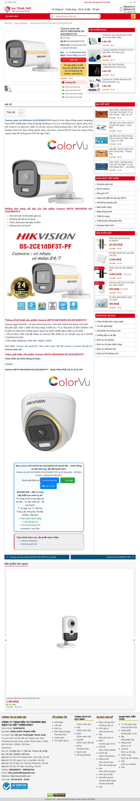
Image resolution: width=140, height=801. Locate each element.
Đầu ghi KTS (103, 193)
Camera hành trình (105, 225)
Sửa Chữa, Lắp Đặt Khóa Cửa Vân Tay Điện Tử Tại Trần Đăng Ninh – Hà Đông (121, 164)
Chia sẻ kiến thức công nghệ (110, 321)
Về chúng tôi (57, 9)
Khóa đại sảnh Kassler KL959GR (119, 239)
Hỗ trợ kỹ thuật (84, 755)
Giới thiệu (58, 722)
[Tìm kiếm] (52, 16)
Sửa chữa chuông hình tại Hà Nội (107, 773)
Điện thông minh (104, 211)
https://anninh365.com (20, 776)
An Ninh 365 (77, 369)
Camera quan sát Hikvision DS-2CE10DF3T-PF (28, 120)
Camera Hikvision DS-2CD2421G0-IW (22, 698)
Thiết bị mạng (103, 216)
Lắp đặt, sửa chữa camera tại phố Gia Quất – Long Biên (121, 125)
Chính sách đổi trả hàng (74, 94)
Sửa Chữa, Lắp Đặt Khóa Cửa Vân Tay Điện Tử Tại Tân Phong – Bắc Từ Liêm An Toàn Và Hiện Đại (121, 112)
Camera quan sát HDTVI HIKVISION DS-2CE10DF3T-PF (51, 23)
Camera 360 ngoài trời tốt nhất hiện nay (107, 783)
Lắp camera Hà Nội (106, 733)
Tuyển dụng (70, 9)
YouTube (35, 528)
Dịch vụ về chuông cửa (107, 353)
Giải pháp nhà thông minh (109, 331)
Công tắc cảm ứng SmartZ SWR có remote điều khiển (117, 36)
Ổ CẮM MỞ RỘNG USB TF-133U (120, 298)
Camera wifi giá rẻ (82, 346)
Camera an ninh (23, 472)
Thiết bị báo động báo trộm (109, 221)
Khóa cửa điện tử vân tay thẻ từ (111, 198)
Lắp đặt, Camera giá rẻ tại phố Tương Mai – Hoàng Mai (121, 151)
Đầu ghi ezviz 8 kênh (106, 739)
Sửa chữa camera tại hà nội (107, 751)
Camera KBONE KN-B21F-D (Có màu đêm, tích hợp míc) (117, 51)
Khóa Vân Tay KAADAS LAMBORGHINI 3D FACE (114, 65)
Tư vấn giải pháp (104, 326)
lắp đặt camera (64, 346)
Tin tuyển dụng (61, 740)
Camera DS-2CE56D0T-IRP (119, 557)
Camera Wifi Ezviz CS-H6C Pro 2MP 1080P (121, 283)
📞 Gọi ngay (67, 480)
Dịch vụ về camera (105, 340)
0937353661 (91, 799)
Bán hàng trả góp (62, 731)
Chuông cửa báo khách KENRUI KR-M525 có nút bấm (32, 557)
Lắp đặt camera (106, 777)
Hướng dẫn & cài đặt (106, 335)
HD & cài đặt (84, 9)
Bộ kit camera (103, 189)
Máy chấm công (47, 346)
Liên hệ (132, 2)
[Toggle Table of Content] (19, 113)
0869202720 (129, 9)
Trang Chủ (8, 23)
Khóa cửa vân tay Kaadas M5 (121, 269)
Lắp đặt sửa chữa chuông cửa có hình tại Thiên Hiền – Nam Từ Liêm (121, 138)
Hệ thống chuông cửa (107, 202)
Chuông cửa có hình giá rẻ (106, 727)
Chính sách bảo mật (72, 87)
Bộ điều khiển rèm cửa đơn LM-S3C (121, 254)
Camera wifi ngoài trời (26, 346)
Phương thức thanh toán (60, 736)
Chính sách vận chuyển (73, 97)
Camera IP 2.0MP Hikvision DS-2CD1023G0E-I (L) (117, 80)
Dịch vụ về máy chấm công (109, 344)
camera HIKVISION (30, 466)
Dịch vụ (58, 728)
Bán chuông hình (107, 722)
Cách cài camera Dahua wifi (106, 757)
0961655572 (129, 6)
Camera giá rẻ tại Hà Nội (107, 745)
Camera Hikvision (21, 23)
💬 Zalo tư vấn (48, 486)
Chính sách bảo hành (73, 90)
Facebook (25, 528)
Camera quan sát (78, 45)
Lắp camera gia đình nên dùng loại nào (107, 765)
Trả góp (95, 9)
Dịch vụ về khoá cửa (106, 349)
